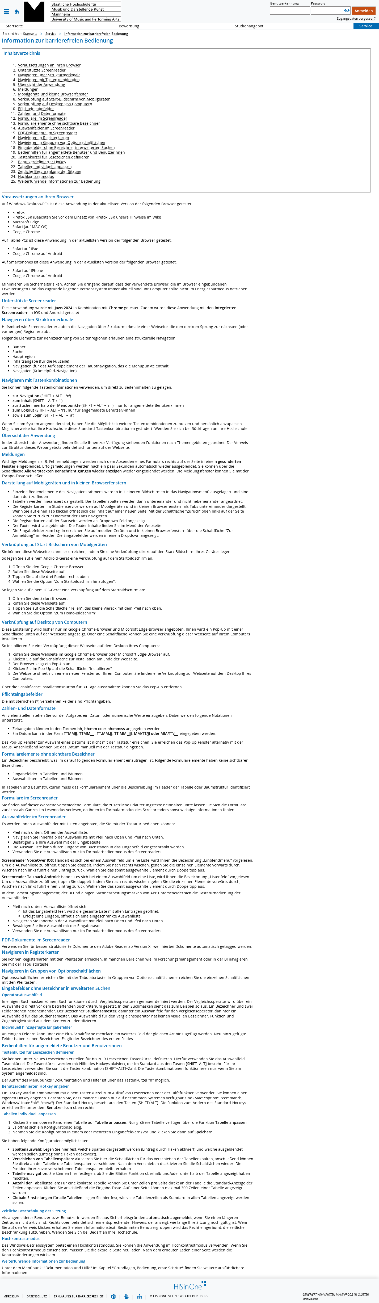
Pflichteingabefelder (36, 108)
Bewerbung (126, 25)
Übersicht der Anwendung (41, 84)
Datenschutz (37, 1296)
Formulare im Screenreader (42, 118)
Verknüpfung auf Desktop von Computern (55, 103)
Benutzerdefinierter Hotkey (42, 161)
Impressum (11, 1296)
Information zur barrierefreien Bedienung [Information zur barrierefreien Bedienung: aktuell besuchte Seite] (96, 33)
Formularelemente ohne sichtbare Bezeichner (59, 123)
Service (362, 25)
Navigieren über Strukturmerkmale (49, 74)
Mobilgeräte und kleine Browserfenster (53, 94)
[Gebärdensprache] (126, 1297)
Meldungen (28, 89)
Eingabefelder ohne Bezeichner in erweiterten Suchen (66, 147)
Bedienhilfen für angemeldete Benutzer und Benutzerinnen (71, 152)
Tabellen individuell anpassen (45, 166)
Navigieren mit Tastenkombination (49, 79)
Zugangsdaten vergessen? (356, 18)
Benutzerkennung (284, 3)
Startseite (14, 25)
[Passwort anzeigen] (346, 10)
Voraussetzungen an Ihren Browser (49, 65)
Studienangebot (246, 25)
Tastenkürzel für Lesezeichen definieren (54, 157)
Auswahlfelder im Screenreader (46, 128)
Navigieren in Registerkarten (43, 137)
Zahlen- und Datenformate (42, 113)
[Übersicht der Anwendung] (139, 1297)
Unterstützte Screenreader (42, 70)
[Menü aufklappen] (6, 11)
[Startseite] (17, 11)
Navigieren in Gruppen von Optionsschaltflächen (61, 142)
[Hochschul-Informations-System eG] (72, 11)
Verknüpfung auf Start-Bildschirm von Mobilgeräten (64, 99)
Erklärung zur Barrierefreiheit (78, 1296)
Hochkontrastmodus (36, 176)
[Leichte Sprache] (113, 1297)
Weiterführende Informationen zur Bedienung (59, 181)
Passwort (318, 3)
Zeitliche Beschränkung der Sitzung (49, 171)
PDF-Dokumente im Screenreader (47, 132)
